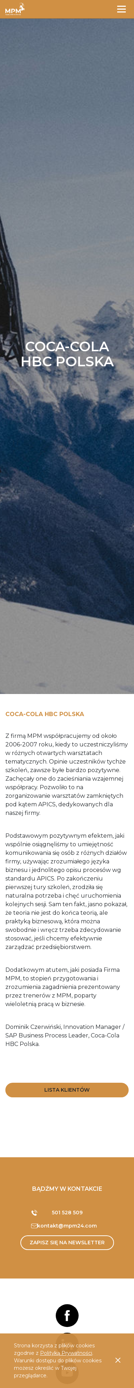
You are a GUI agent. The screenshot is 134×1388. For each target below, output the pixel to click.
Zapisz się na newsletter (67, 1242)
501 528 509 (67, 1212)
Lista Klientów (67, 1090)
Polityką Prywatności (66, 1353)
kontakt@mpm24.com (67, 1226)
